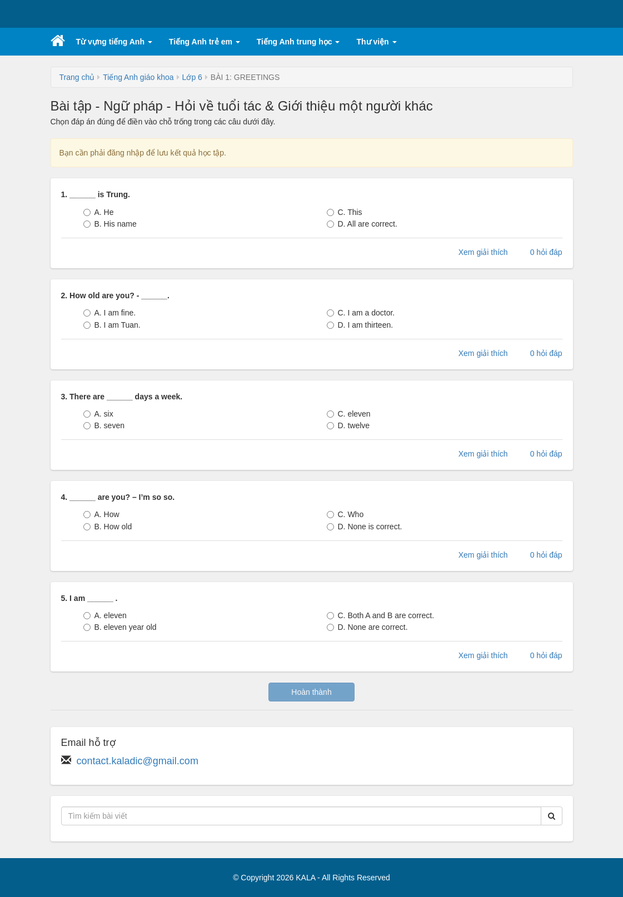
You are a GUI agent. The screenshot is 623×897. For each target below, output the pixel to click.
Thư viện (376, 41)
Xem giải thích (483, 252)
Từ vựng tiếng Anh (114, 41)
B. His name (110, 223)
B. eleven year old (120, 627)
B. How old (107, 526)
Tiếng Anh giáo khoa (138, 77)
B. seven (103, 425)
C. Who (345, 514)
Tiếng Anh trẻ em (204, 41)
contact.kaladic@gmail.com (137, 760)
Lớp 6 (192, 77)
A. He (98, 212)
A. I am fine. (109, 312)
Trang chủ (77, 77)
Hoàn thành (311, 692)
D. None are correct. (367, 627)
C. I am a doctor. (361, 312)
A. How (101, 514)
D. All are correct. (362, 223)
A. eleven (105, 615)
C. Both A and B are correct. (381, 615)
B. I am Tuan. (112, 324)
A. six (98, 413)
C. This (344, 212)
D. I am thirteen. (360, 324)
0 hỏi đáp (546, 252)
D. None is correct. (364, 526)
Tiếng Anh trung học (298, 41)
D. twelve (348, 425)
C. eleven (349, 413)
